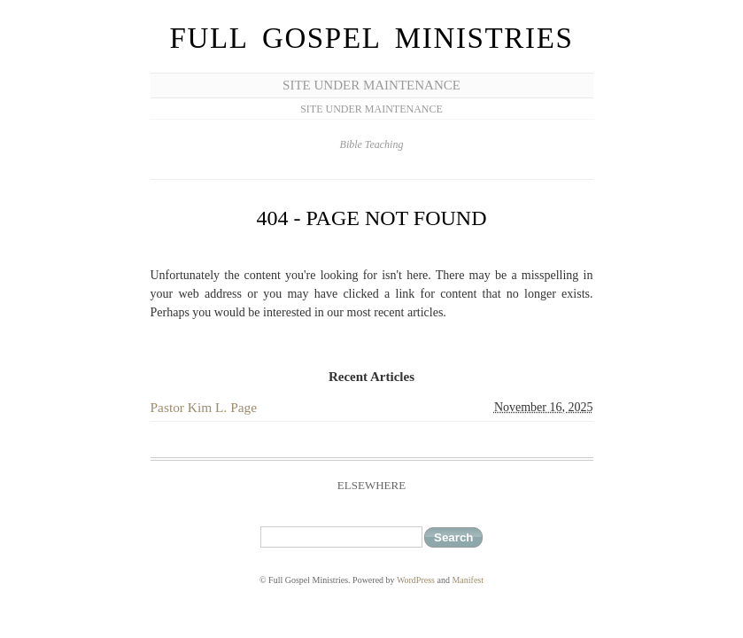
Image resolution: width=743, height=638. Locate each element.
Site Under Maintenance (371, 85)
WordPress (416, 580)
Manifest (468, 580)
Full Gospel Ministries (372, 38)
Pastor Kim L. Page (204, 407)
